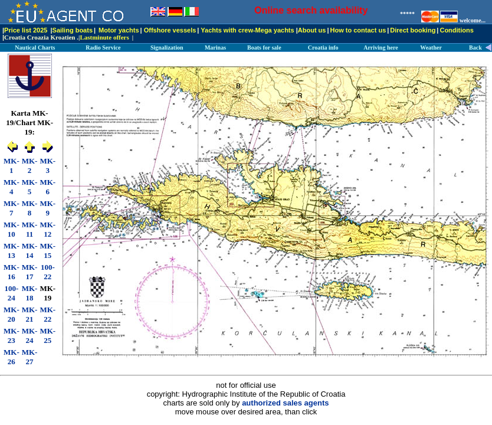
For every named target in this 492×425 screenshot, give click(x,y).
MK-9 (47, 208)
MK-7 (11, 208)
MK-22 (47, 314)
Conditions (456, 30)
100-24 (11, 293)
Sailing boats (73, 30)
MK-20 (11, 314)
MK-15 (47, 250)
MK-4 (11, 187)
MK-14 (30, 250)
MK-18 (30, 293)
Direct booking (412, 30)
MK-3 (47, 165)
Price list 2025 (25, 30)
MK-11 (30, 229)
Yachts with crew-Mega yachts (247, 30)
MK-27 (30, 357)
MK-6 (47, 187)
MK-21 (30, 314)
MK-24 (30, 335)
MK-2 (30, 165)
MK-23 (11, 335)
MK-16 (11, 272)
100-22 (48, 272)
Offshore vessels (170, 30)
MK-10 (11, 229)
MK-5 (30, 187)
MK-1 (11, 165)
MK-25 (47, 335)
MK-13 (11, 250)
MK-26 (11, 357)
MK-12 (47, 229)
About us (312, 30)
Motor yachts (119, 30)
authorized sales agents (285, 402)
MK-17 (30, 272)
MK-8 (30, 208)
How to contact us (358, 30)
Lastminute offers (104, 37)
